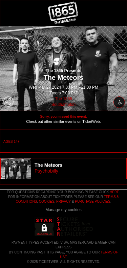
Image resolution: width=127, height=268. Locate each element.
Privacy (63, 201)
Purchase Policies (92, 201)
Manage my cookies (63, 209)
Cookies (47, 201)
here (114, 192)
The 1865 (63, 98)
